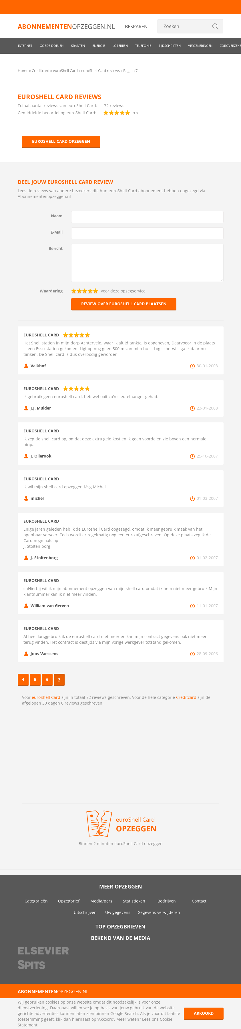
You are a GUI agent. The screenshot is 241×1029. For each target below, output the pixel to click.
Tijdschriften (170, 45)
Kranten (78, 45)
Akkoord (204, 1013)
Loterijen (120, 45)
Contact (199, 901)
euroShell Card (46, 697)
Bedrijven (167, 901)
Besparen (136, 26)
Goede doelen (51, 45)
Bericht (56, 248)
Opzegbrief (68, 901)
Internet (25, 45)
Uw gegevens (117, 912)
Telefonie (143, 45)
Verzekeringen (200, 45)
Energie (98, 45)
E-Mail (57, 232)
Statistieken (134, 901)
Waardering (51, 291)
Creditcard (186, 697)
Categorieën (36, 901)
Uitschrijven (85, 912)
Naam (57, 215)
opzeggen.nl (66, 26)
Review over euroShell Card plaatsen (123, 303)
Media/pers (101, 901)
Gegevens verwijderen (159, 912)
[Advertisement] (120, 758)
